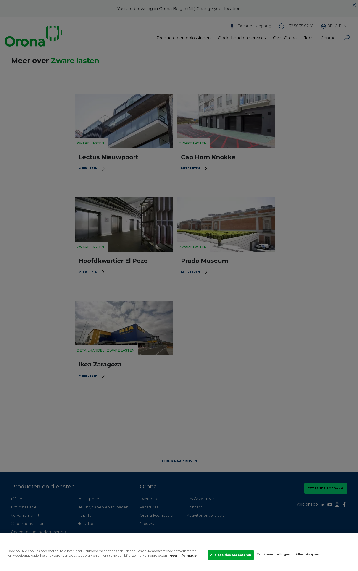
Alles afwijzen (307, 559)
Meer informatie (183, 560)
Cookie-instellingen (273, 559)
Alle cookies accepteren (230, 560)
